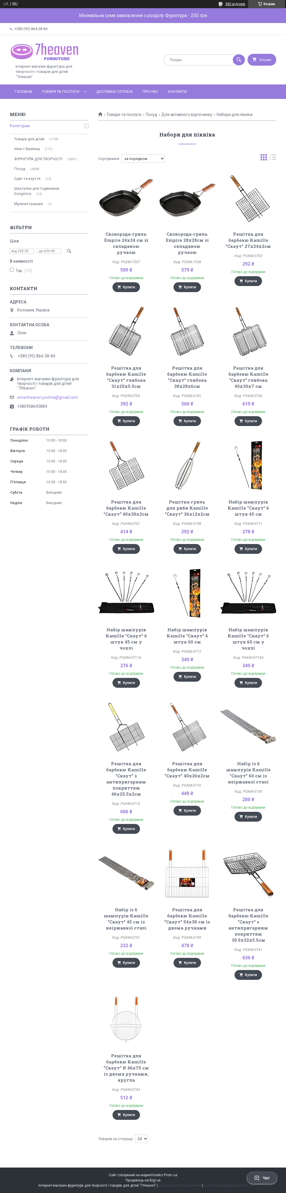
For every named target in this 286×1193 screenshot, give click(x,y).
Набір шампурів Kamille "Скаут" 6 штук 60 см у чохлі (248, 639)
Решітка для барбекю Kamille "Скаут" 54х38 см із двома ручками (187, 919)
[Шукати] (239, 59)
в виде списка (273, 158)
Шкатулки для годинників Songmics (36, 191)
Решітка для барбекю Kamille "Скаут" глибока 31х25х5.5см (126, 377)
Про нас (150, 91)
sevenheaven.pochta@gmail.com (47, 397)
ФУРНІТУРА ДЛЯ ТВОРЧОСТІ (38, 159)
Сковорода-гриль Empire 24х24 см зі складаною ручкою (126, 243)
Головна (23, 91)
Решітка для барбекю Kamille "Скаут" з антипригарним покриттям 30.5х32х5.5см (248, 925)
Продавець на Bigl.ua (143, 1180)
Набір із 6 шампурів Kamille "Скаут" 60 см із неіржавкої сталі (248, 773)
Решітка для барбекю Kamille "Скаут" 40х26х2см (187, 770)
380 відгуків (235, 4)
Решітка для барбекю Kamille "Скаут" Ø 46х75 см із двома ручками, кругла (126, 1068)
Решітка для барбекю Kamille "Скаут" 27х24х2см (248, 240)
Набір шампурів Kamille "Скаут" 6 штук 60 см (187, 636)
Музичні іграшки (28, 204)
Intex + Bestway (27, 149)
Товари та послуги (60, 91)
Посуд (151, 114)
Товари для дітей (29, 139)
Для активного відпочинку (186, 114)
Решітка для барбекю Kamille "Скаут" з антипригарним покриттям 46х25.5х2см (126, 779)
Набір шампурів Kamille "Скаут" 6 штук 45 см (248, 508)
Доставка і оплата (114, 91)
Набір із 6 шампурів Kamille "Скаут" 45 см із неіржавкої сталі (126, 919)
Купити (129, 287)
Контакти (177, 91)
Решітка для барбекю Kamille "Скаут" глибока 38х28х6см (187, 377)
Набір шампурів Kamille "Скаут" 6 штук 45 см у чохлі (126, 639)
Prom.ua (170, 1175)
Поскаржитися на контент (179, 1185)
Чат (262, 1178)
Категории (20, 125)
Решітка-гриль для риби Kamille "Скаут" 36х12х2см (187, 508)
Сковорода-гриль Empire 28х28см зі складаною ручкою (187, 243)
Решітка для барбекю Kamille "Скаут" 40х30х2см (126, 508)
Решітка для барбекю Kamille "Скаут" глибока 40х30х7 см (248, 377)
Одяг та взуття (27, 178)
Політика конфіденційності (226, 1185)
